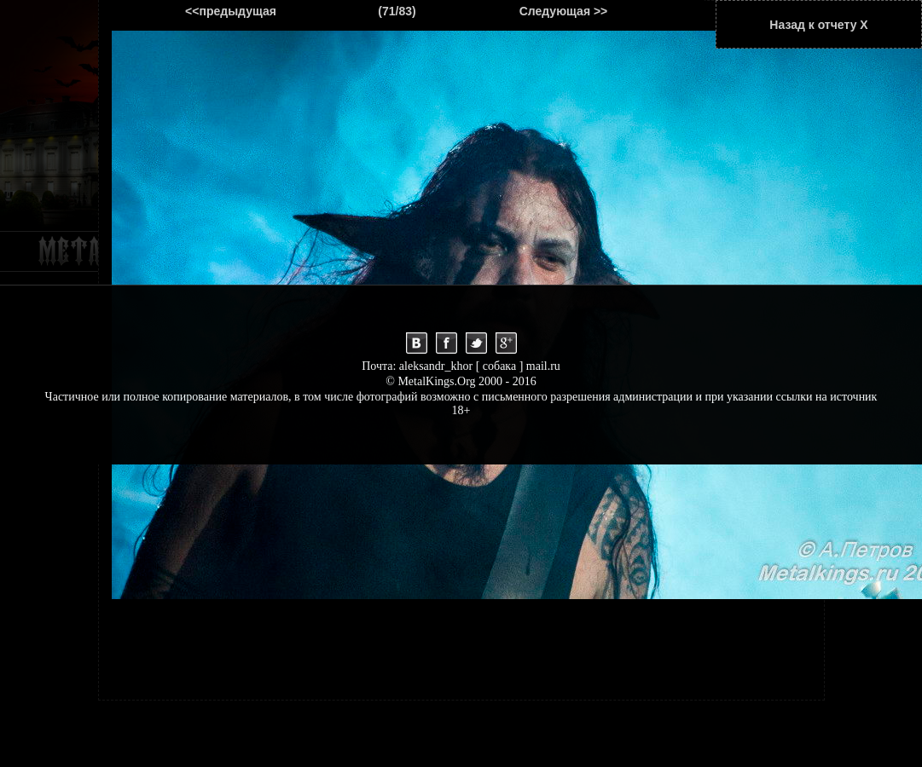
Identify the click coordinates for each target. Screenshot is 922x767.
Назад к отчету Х (818, 25)
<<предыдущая (230, 11)
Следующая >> (563, 11)
